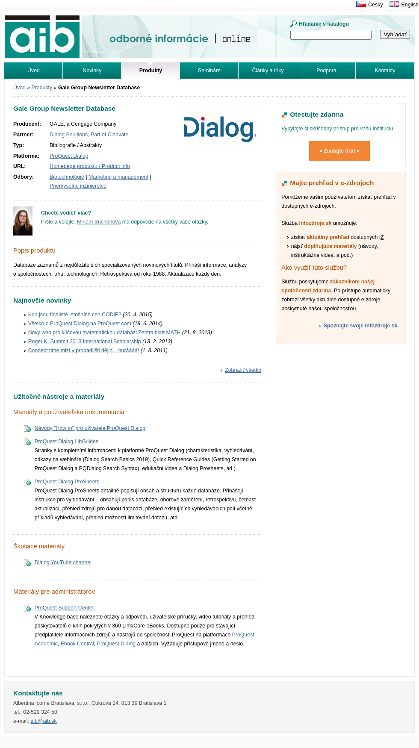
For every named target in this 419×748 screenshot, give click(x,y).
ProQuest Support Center (64, 608)
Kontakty (385, 71)
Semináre (209, 71)
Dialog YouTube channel (63, 562)
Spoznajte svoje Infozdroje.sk (361, 326)
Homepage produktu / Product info (90, 166)
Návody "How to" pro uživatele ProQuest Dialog (90, 428)
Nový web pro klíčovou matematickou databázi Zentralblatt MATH (104, 333)
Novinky (92, 71)
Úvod (33, 71)
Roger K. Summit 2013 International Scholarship (84, 342)
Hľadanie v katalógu (324, 24)
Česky (375, 5)
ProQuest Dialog (69, 156)
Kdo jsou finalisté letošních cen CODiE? (74, 315)
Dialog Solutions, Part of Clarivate (89, 135)
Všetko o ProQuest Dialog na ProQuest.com (79, 324)
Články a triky (268, 71)
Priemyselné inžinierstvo (78, 186)
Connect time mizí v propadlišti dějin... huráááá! (83, 350)
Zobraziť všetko (243, 370)
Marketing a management (118, 177)
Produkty (42, 88)
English (410, 5)
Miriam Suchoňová (99, 222)
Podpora (326, 71)
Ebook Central (77, 644)
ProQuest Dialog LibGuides (66, 442)
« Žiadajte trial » (339, 151)
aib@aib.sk (43, 721)
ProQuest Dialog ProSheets (67, 482)
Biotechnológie (67, 177)
